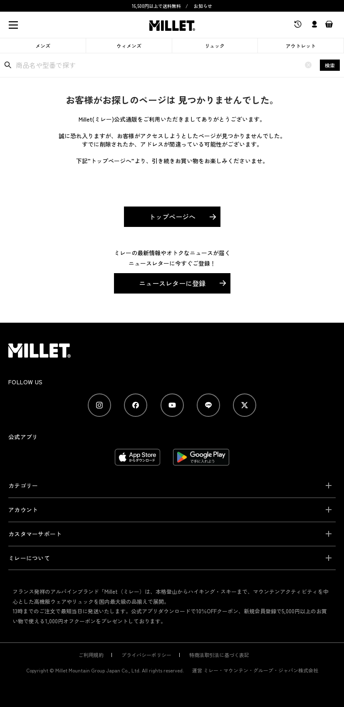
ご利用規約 (91, 654)
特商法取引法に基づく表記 (219, 654)
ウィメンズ (128, 45)
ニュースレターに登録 (172, 283)
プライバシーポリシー (146, 654)
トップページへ (172, 217)
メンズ (42, 45)
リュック (215, 45)
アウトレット (301, 45)
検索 (330, 65)
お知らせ (203, 5)
